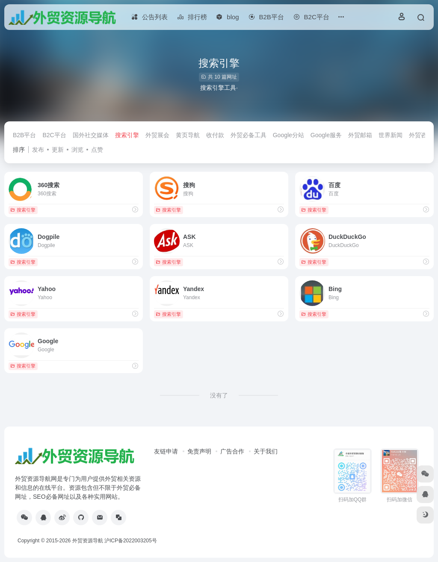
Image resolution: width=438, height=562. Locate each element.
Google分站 (288, 135)
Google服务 (326, 135)
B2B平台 (24, 135)
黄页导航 (188, 135)
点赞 (97, 149)
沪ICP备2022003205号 (130, 541)
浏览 (77, 149)
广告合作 (232, 451)
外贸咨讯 (421, 135)
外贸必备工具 (248, 135)
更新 (58, 149)
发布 (38, 149)
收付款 (215, 135)
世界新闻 (390, 135)
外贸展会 (157, 135)
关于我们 (266, 451)
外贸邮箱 (360, 135)
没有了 (219, 395)
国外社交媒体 (91, 135)
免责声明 (199, 451)
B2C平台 (54, 135)
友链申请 (166, 451)
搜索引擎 (127, 135)
